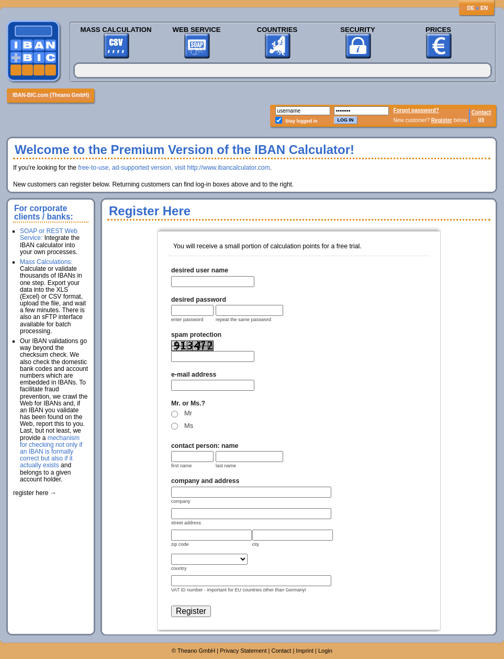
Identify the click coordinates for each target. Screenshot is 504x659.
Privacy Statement (243, 650)
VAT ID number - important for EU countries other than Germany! (238, 589)
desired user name (199, 270)
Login (325, 650)
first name (181, 465)
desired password (198, 299)
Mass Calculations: (46, 262)
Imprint (304, 650)
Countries (277, 30)
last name (226, 465)
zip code (180, 544)
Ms (188, 426)
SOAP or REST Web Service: (48, 234)
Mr (188, 413)
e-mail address (193, 374)
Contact (481, 112)
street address (186, 522)
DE (470, 8)
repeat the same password (243, 319)
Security (357, 30)
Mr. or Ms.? (188, 403)
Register (441, 120)
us (481, 119)
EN (484, 8)
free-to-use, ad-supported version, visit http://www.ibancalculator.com (174, 167)
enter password (187, 319)
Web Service (196, 30)
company (181, 501)
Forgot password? (416, 110)
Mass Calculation (115, 30)
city (256, 544)
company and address (205, 481)
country (179, 568)
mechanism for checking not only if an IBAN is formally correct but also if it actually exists (51, 451)
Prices (438, 30)
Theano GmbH (196, 650)
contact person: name (204, 445)
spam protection (196, 334)
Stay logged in (301, 121)
